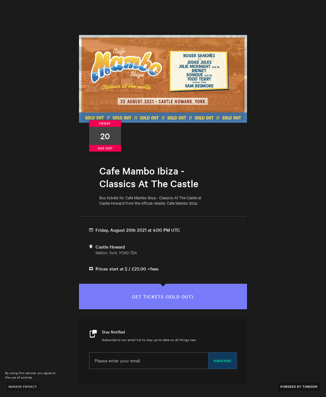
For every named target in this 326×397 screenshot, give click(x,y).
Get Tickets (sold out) (163, 296)
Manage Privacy (23, 386)
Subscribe (222, 360)
